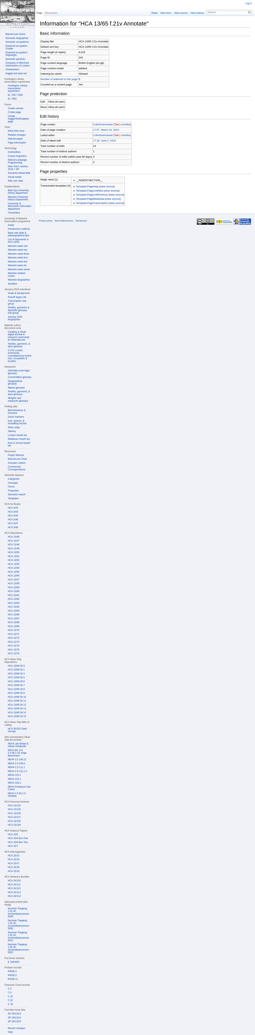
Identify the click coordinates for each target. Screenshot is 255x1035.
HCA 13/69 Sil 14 (17, 712)
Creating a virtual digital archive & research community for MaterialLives (18, 335)
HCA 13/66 (13, 614)
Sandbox (12, 283)
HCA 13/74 (13, 645)
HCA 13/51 (13, 556)
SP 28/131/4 (14, 1017)
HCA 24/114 (14, 896)
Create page (14, 112)
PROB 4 (12, 971)
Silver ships (14, 427)
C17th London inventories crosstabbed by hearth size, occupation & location (19, 356)
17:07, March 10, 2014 (106, 129)
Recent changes (16, 1028)
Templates (13, 498)
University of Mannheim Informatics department (19, 206)
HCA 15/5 (13, 834)
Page (39, 12)
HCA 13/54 (13, 567)
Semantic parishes (15, 59)
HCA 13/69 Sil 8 (16, 689)
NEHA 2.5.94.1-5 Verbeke (17, 795)
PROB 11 (13, 979)
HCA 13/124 (14, 805)
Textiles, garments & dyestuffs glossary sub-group (18, 310)
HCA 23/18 (13, 867)
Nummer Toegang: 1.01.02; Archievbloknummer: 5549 (18, 912)
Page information (17, 142)
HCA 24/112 (14, 888)
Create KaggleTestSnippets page (18, 119)
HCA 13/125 (14, 809)
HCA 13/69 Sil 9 (16, 693)
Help (10, 1032)
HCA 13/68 (13, 622)
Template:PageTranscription (92, 203)
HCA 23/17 (13, 863)
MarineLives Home (15, 34)
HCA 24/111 (14, 884)
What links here (16, 130)
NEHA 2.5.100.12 (17, 759)
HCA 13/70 (13, 630)
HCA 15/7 (13, 846)
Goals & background (18, 293)
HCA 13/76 (13, 653)
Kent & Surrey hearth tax (19, 444)
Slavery (12, 431)
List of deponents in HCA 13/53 (18, 241)
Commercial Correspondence (17, 468)
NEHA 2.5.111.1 (16, 767)
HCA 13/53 (13, 564)
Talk (116, 124)
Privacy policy (46, 221)
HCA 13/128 (14, 821)
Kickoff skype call (17, 297)
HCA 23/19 (13, 871)
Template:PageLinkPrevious (92, 194)
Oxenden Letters (17, 463)
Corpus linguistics (17, 156)
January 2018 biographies (15, 318)
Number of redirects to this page (59, 79)
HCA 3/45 (13, 515)
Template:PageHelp (87, 186)
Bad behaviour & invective (17, 411)
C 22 (10, 1000)
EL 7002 (12, 98)
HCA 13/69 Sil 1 (16, 669)
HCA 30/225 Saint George (17, 730)
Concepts (13, 482)
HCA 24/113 (14, 892)
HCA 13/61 (13, 595)
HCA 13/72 (13, 638)
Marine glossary (16, 387)
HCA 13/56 (13, 575)
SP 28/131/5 (14, 1021)
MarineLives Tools (17, 459)
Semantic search (17, 494)
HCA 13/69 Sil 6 (16, 681)
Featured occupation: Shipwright (16, 54)
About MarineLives (64, 221)
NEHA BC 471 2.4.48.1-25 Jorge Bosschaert (17, 753)
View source (181, 12)
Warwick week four (18, 257)
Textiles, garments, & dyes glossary (19, 345)
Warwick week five (17, 261)
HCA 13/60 (13, 591)
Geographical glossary (15, 382)
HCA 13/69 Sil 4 (16, 673)
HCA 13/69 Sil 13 (17, 708)
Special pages (15, 138)
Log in (248, 3)
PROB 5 (12, 975)
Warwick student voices (16, 274)
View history (197, 12)
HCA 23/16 (13, 859)
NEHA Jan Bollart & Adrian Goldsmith (18, 745)
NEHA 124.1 (14, 779)
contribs (125, 124)
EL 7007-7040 (15, 95)
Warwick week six (17, 265)
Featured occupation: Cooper (16, 47)
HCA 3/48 (13, 527)
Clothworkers (12, 69)
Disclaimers (81, 221)
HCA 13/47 (13, 540)
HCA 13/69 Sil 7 (16, 685)
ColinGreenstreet (103, 124)
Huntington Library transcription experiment (17, 88)
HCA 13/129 (14, 824)
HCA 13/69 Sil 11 (17, 700)
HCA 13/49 (13, 548)
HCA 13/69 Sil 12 (17, 704)
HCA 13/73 (13, 642)
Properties (13, 490)
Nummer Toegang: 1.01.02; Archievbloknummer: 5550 (18, 924)
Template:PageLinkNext (89, 190)
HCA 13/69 (13, 626)
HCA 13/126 (14, 813)
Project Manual (16, 455)
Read (154, 12)
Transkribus (14, 212)
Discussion (51, 12)
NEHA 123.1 (14, 775)
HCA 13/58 (13, 583)
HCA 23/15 (13, 855)
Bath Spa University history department (18, 192)
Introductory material (18, 228)
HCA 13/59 (13, 587)
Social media (15, 177)
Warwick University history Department (18, 198)
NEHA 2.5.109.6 (16, 763)
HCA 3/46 (13, 519)
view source (107, 186)
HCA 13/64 (13, 606)
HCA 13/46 (13, 536)
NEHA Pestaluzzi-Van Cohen (19, 788)
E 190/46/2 (13, 962)
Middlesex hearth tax (19, 439)
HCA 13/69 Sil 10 (17, 697)
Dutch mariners (16, 416)
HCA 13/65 (13, 610)
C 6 (10, 992)
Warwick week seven (19, 269)
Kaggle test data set (15, 73)
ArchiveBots (14, 152)
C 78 (10, 1004)
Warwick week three (18, 253)
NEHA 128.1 (14, 782)
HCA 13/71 (13, 634)
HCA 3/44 (13, 511)
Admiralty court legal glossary (18, 372)
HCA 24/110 (14, 880)
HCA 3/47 (13, 523)
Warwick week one (18, 246)
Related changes (17, 134)
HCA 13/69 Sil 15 (17, 716)
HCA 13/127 (14, 817)
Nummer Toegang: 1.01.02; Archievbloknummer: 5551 (18, 936)
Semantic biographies (16, 38)
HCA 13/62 (13, 599)
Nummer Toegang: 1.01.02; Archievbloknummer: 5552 (18, 948)
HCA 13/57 (13, 579)
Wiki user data (15, 180)
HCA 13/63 (13, 603)
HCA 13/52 (13, 560)
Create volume (15, 108)
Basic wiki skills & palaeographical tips (18, 234)
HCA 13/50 (13, 552)
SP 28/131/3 (14, 1013)
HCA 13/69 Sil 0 (16, 665)
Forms (11, 486)
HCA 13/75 (13, 649)
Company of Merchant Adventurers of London (17, 64)
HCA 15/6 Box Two (18, 842)
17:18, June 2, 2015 (104, 140)
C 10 (10, 996)
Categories (13, 478)
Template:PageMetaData (90, 198)
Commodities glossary (19, 377)
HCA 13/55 (13, 571)
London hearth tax (17, 435)
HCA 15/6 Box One (18, 838)
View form (165, 12)
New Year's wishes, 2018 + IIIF (18, 168)
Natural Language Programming (17, 161)
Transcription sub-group (17, 302)
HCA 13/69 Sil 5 (16, 677)
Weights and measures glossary (18, 399)
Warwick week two (17, 249)
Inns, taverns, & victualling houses (17, 422)
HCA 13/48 (13, 544)
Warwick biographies (19, 279)
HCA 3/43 (13, 507)
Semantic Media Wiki (19, 173)
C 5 (10, 988)
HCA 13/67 (13, 618)
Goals (11, 225)
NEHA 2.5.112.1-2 (17, 771)
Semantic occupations (17, 42)
